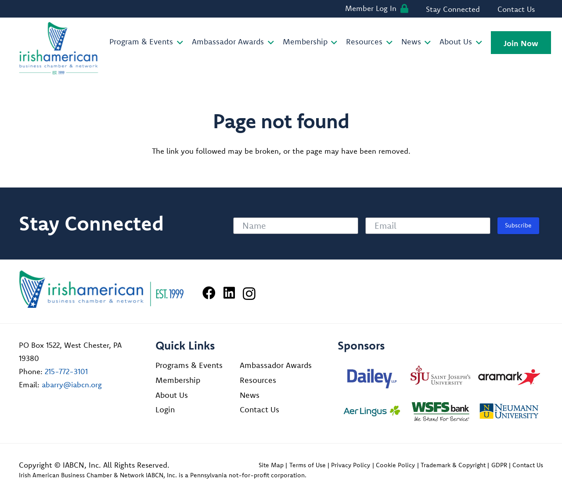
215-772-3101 (66, 371)
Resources (258, 380)
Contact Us (259, 409)
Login (165, 409)
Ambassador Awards (276, 365)
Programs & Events (189, 365)
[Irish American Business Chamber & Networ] (101, 289)
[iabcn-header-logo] (59, 48)
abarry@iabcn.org (72, 384)
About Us (171, 395)
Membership (177, 380)
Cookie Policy (395, 465)
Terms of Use (307, 465)
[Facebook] (209, 292)
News (249, 395)
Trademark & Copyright (453, 465)
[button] (178, 42)
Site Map (271, 465)
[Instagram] (249, 293)
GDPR (499, 465)
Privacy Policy (350, 465)
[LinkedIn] (229, 292)
